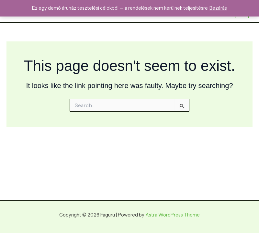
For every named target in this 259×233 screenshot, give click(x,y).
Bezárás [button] (218, 8)
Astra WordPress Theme (172, 215)
